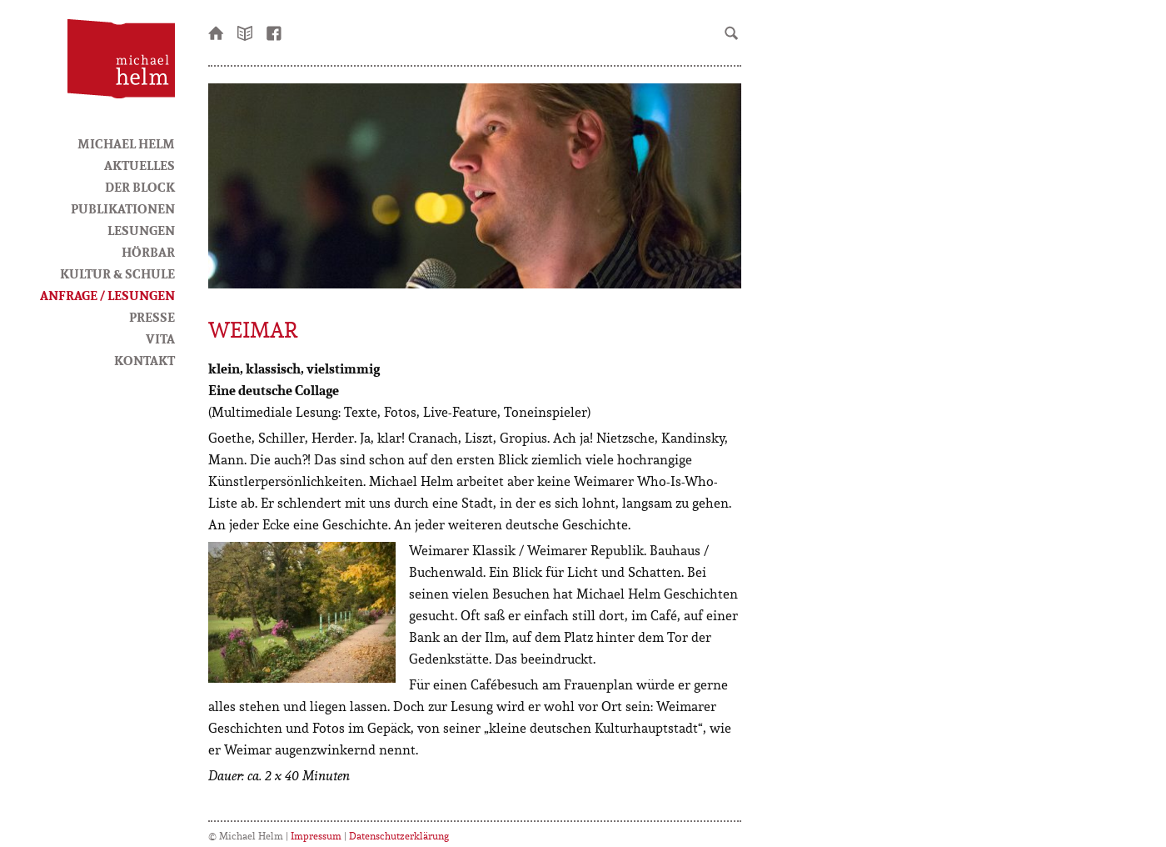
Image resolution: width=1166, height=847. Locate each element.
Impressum (316, 835)
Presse (152, 316)
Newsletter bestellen (245, 32)
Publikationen (123, 208)
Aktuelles (139, 165)
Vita (160, 338)
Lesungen (141, 230)
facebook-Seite (275, 32)
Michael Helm (126, 143)
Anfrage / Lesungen (107, 295)
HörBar (148, 251)
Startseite (216, 32)
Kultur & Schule (117, 273)
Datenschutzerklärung (399, 835)
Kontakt (144, 360)
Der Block (140, 186)
